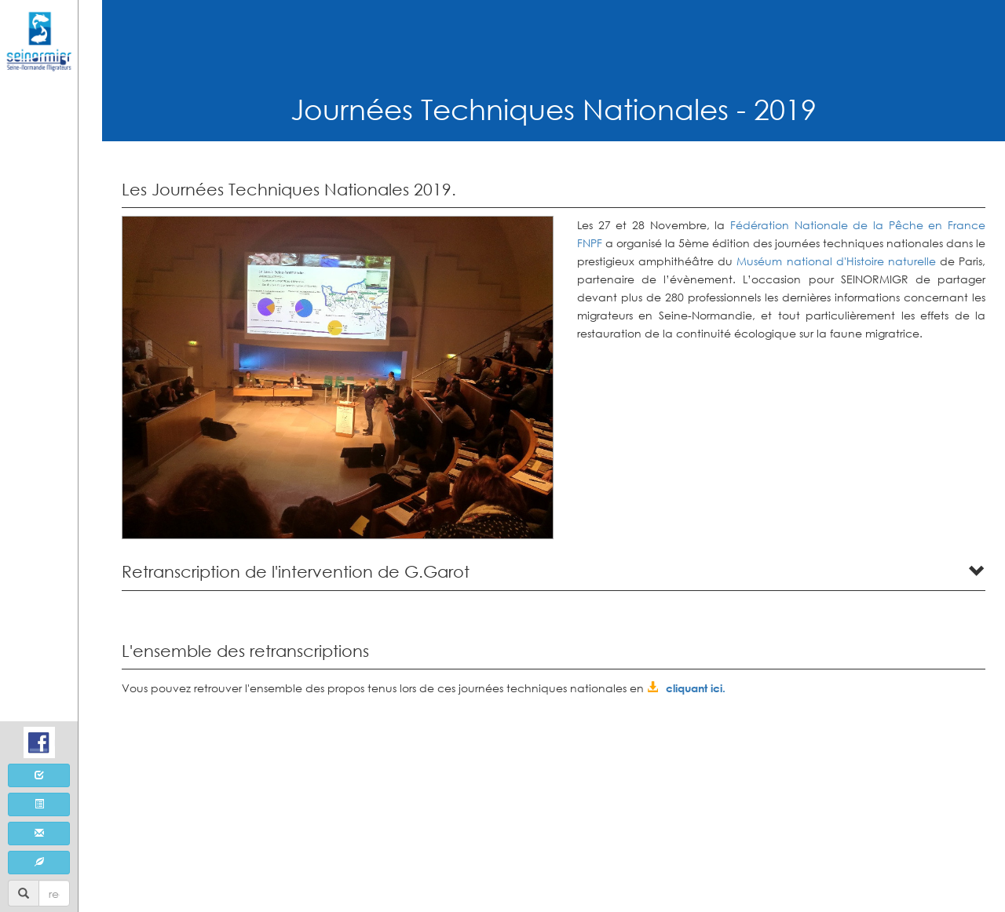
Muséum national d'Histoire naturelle (835, 261)
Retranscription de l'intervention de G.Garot (296, 572)
